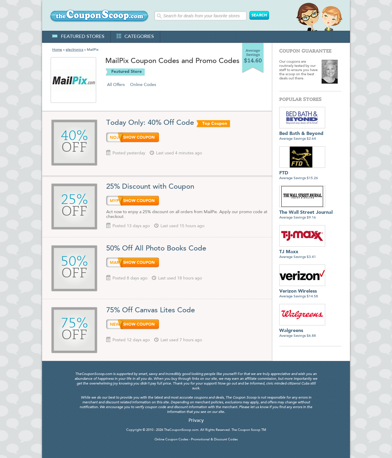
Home (57, 50)
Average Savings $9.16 (306, 212)
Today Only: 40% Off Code (150, 123)
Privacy (196, 420)
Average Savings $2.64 (302, 134)
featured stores (78, 36)
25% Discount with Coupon (150, 186)
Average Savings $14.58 (302, 291)
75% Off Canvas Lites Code (150, 310)
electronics (74, 50)
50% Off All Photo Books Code (156, 248)
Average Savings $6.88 (302, 331)
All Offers (116, 85)
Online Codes (143, 85)
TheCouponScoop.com (181, 430)
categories (135, 36)
